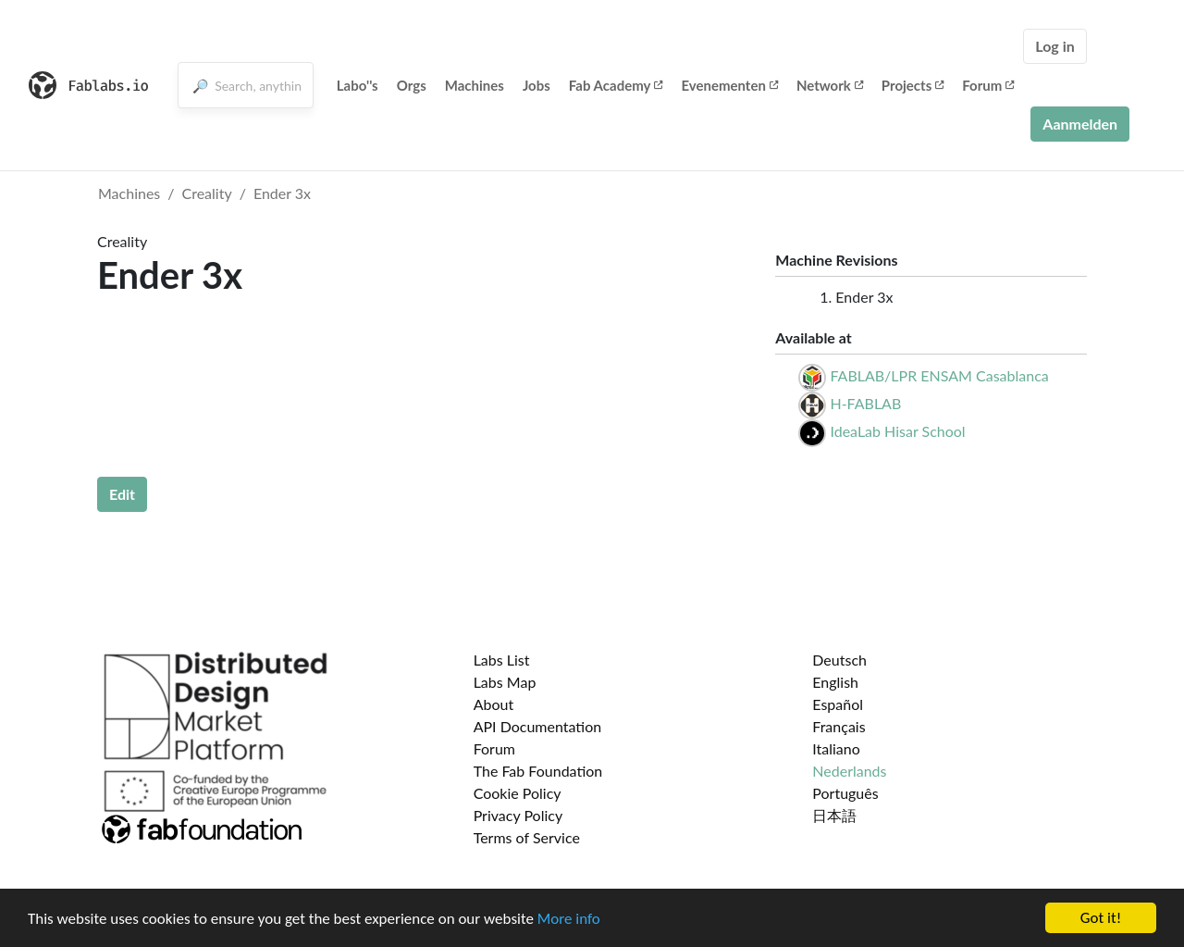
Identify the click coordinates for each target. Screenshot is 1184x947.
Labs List (502, 659)
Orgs (411, 85)
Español (837, 704)
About (494, 704)
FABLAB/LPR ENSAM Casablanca (939, 375)
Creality (207, 193)
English (835, 682)
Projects (913, 85)
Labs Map (505, 682)
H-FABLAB (865, 403)
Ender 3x (282, 193)
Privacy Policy (518, 815)
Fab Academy (616, 85)
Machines (474, 85)
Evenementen (729, 85)
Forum (988, 85)
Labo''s (357, 85)
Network (829, 85)
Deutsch (839, 659)
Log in (1054, 46)
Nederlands (849, 770)
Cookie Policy (517, 793)
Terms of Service (527, 837)
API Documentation (538, 726)
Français (838, 726)
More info (568, 918)
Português (845, 793)
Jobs (536, 85)
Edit (122, 494)
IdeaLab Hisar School (897, 431)
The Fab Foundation (538, 770)
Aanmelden (1079, 123)
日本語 (834, 815)
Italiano (836, 748)
